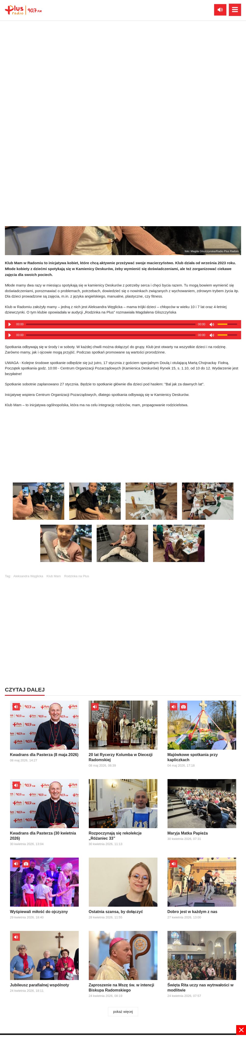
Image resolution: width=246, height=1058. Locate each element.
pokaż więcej (123, 1012)
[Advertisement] (123, 1046)
